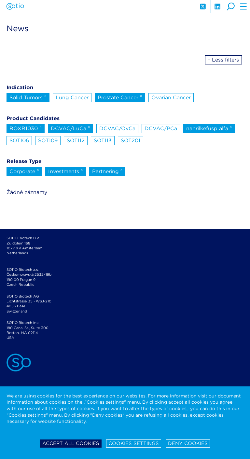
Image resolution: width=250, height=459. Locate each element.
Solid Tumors (28, 97)
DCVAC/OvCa (117, 128)
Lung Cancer (72, 97)
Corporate (24, 170)
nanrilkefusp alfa (209, 128)
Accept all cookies (70, 443)
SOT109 (48, 140)
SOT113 (103, 140)
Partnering (107, 170)
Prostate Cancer (120, 97)
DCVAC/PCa (161, 128)
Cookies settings (133, 443)
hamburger (243, 6)
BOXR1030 (25, 128)
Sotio (15, 6)
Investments (65, 170)
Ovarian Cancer (171, 97)
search (230, 6)
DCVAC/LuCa (70, 128)
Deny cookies (188, 443)
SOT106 (19, 140)
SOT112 (76, 140)
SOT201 (130, 140)
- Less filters (223, 60)
